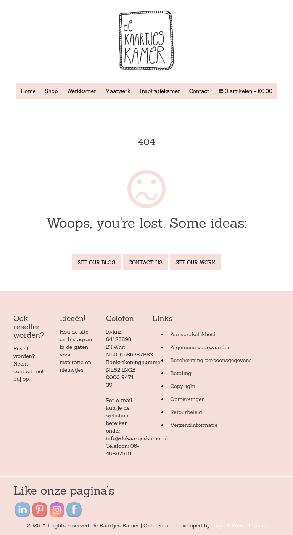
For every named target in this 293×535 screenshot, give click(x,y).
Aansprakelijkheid (193, 334)
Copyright (182, 386)
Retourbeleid (186, 412)
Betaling (181, 373)
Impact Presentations (239, 525)
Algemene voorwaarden (200, 347)
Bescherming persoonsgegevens (211, 360)
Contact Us (146, 262)
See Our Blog (96, 262)
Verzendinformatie (193, 425)
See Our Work (195, 262)
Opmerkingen (187, 399)
